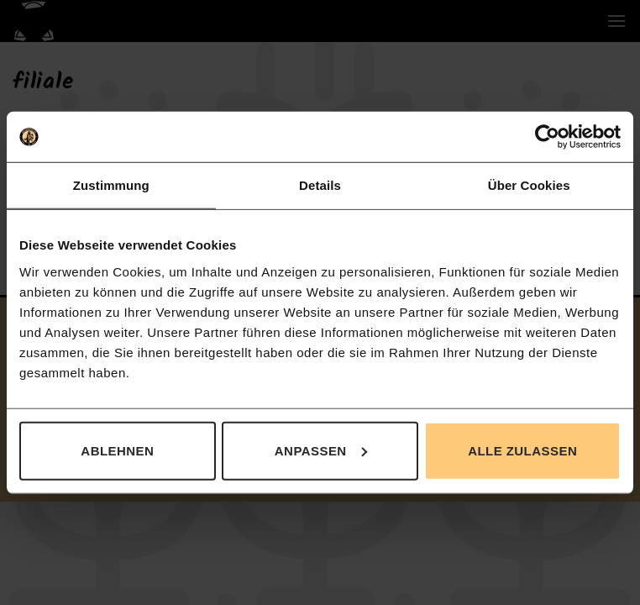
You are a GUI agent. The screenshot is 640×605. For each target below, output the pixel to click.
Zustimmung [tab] (111, 185)
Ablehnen (117, 450)
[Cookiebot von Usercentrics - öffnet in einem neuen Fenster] (547, 137)
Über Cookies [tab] (529, 185)
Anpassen (321, 450)
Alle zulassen (522, 450)
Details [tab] (320, 185)
